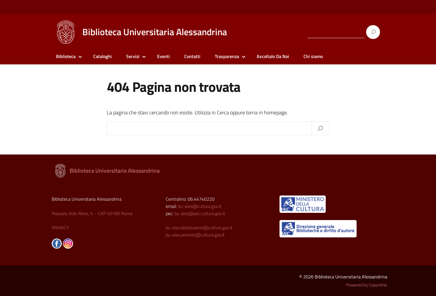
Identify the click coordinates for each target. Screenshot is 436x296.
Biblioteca (66, 56)
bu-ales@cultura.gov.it (199, 206)
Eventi (163, 56)
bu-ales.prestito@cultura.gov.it (195, 234)
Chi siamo (313, 56)
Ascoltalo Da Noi (273, 56)
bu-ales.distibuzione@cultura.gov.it (199, 227)
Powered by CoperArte (366, 285)
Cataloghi (102, 56)
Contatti (192, 56)
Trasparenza (227, 56)
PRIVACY (60, 227)
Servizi (132, 56)
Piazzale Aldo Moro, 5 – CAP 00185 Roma (92, 213)
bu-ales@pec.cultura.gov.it (199, 213)
